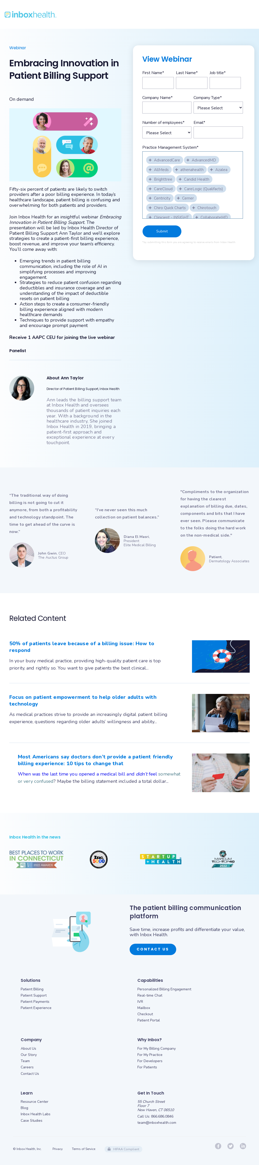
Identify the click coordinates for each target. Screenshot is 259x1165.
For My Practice (149, 1054)
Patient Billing (32, 989)
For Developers (149, 1061)
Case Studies (31, 1120)
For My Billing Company (156, 1048)
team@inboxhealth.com (156, 1122)
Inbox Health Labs (35, 1114)
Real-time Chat (149, 995)
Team (25, 1061)
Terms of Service (83, 1149)
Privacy (58, 1149)
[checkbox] (165, 160)
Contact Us (153, 949)
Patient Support (34, 995)
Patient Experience (36, 1007)
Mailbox (143, 1007)
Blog (24, 1107)
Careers (27, 1067)
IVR (140, 1001)
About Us (28, 1048)
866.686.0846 (162, 1116)
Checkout (145, 1014)
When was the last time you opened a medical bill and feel (88, 774)
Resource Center (34, 1101)
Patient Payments (35, 1001)
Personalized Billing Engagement (164, 989)
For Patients (147, 1067)
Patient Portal (148, 1020)
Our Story (29, 1054)
